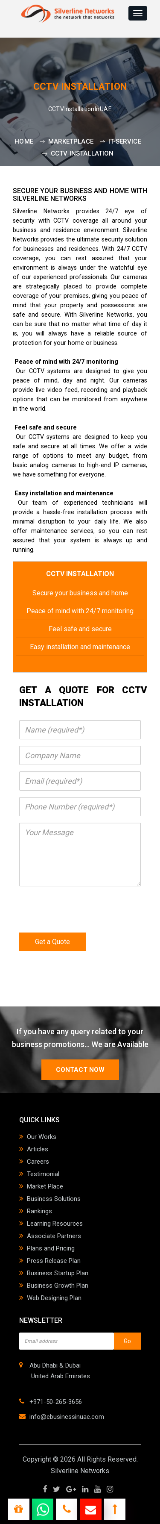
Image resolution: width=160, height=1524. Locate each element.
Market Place (45, 1186)
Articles (37, 1149)
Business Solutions (54, 1199)
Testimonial (43, 1174)
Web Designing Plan (54, 1298)
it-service (124, 141)
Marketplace (70, 141)
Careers (38, 1161)
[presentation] (84, 909)
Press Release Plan (54, 1261)
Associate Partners (54, 1236)
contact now (80, 1070)
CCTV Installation (82, 153)
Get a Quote (52, 942)
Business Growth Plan (57, 1285)
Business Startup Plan (57, 1273)
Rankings (39, 1211)
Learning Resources (55, 1223)
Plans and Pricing (51, 1248)
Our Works (41, 1137)
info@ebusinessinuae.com (66, 1417)
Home (24, 141)
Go (127, 1341)
